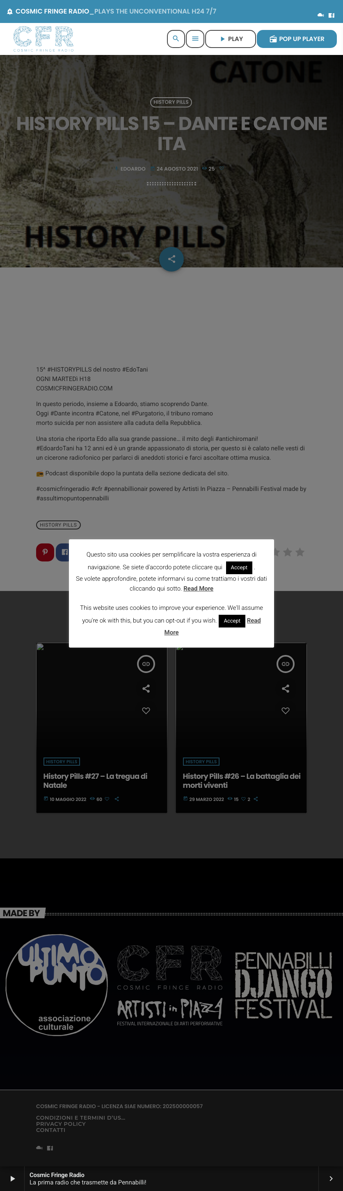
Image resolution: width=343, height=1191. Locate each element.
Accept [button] (239, 568)
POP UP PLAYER (297, 39)
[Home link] (43, 39)
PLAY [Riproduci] (230, 39)
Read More (198, 588)
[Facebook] (331, 16)
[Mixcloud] (321, 16)
